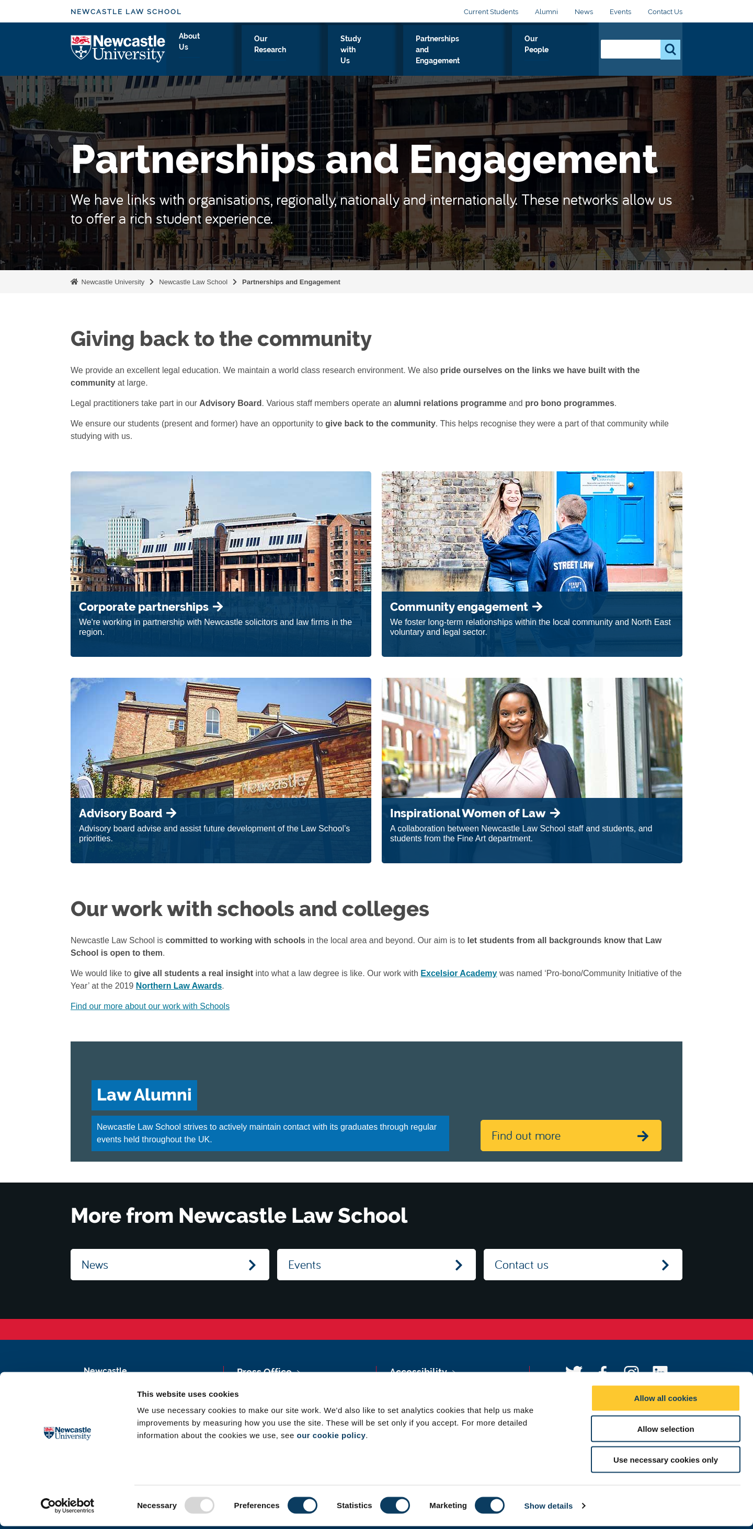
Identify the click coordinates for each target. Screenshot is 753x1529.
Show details (548, 1508)
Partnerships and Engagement (458, 50)
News (584, 12)
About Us (217, 50)
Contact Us (665, 12)
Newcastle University (111, 282)
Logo (118, 48)
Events (620, 12)
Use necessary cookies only (665, 1462)
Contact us (522, 1264)
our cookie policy (331, 1437)
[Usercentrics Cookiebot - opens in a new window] (67, 1508)
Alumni (546, 12)
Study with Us (353, 50)
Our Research (280, 50)
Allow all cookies (666, 1400)
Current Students (491, 12)
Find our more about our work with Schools (150, 1006)
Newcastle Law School (126, 12)
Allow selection (665, 1431)
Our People (559, 50)
